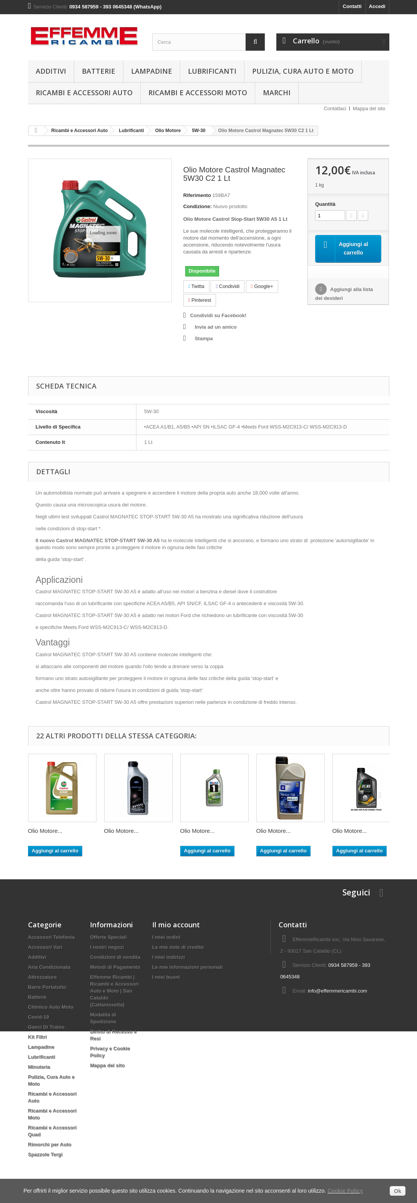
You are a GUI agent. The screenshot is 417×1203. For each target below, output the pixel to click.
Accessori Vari (45, 947)
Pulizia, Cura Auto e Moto (303, 71)
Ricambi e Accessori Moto (197, 92)
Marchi (277, 92)
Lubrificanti (212, 71)
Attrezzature (42, 977)
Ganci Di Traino (46, 1027)
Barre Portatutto (47, 987)
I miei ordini (166, 937)
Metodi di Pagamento (115, 967)
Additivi (51, 71)
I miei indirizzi (168, 957)
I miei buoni (166, 977)
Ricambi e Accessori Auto (84, 92)
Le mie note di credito (178, 947)
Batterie (98, 71)
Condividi (227, 286)
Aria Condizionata (49, 967)
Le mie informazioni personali (187, 967)
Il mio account (176, 924)
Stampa (204, 338)
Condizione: (197, 206)
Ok (397, 1191)
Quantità (325, 204)
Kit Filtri (37, 1037)
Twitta (196, 286)
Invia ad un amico (216, 327)
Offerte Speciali (108, 937)
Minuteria (39, 1067)
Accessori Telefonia (51, 937)
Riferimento (197, 195)
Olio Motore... (45, 830)
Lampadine (151, 71)
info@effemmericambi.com (337, 991)
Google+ (262, 286)
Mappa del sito (369, 108)
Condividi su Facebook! (218, 315)
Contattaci (335, 108)
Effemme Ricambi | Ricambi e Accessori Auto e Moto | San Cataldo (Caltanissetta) (114, 991)
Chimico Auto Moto (51, 1007)
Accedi (377, 6)
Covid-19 (38, 1017)
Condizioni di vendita (115, 957)
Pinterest (199, 300)
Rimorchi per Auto (49, 1144)
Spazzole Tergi (45, 1154)
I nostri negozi (107, 947)
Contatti (352, 6)
